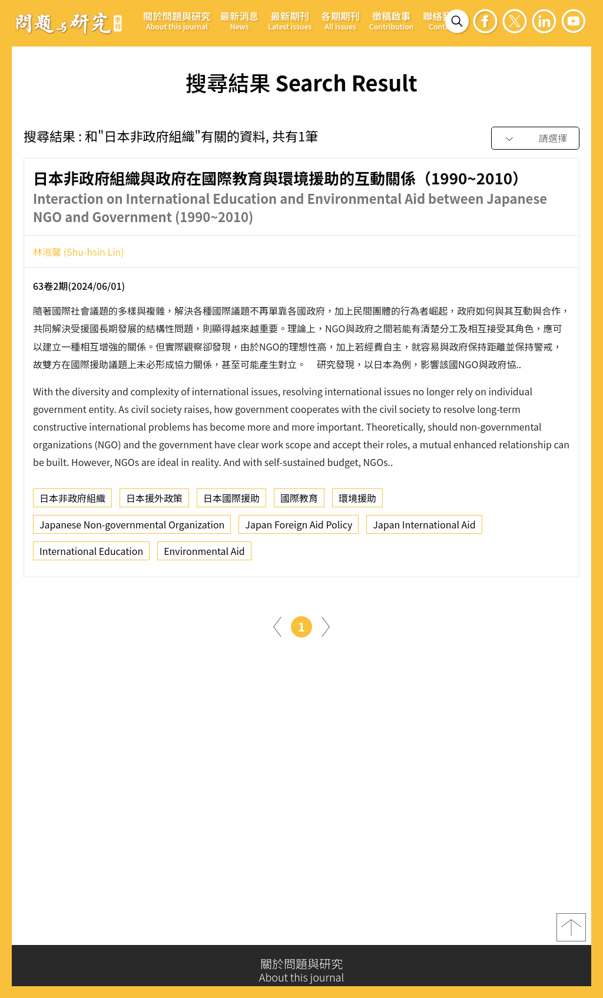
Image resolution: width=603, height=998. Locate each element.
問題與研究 (69, 23)
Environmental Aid (204, 554)
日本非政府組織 (72, 501)
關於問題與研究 (177, 20)
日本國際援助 (231, 501)
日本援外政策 (154, 501)
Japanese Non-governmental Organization (131, 527)
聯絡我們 (442, 20)
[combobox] (535, 138)
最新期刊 (290, 20)
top (571, 931)
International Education (91, 554)
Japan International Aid (424, 527)
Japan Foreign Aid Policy (298, 527)
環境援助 (357, 501)
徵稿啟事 (391, 20)
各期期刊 (340, 20)
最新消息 (239, 20)
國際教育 (299, 501)
